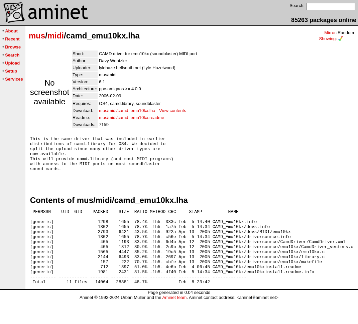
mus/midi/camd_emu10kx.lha (127, 110)
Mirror (330, 32)
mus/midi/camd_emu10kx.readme (131, 117)
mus (37, 35)
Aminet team (174, 321)
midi (55, 35)
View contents (172, 110)
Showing (327, 38)
